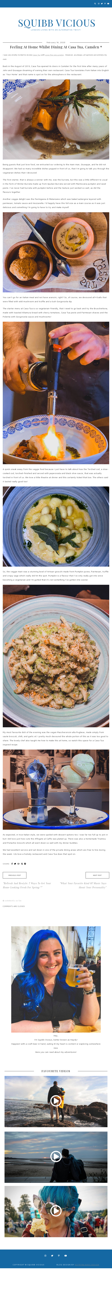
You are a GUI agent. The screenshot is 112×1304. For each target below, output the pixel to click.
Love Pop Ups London (54, 55)
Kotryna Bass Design (87, 1265)
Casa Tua (36, 55)
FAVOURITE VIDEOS (56, 1071)
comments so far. (13, 900)
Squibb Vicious (57, 22)
